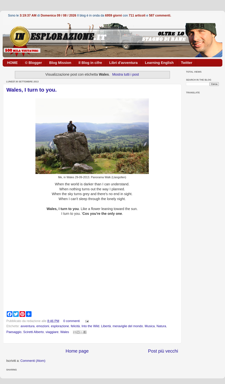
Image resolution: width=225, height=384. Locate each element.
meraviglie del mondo (127, 326)
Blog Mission (60, 63)
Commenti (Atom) (32, 361)
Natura (161, 326)
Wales (64, 332)
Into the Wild (90, 326)
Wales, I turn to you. (31, 90)
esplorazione (60, 326)
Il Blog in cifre (90, 63)
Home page (77, 350)
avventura (28, 326)
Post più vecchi (163, 350)
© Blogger (33, 63)
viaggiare (52, 332)
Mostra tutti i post (125, 74)
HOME (12, 63)
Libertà (106, 326)
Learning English (159, 63)
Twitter (186, 63)
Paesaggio (13, 332)
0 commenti (71, 321)
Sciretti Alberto (33, 332)
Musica (150, 326)
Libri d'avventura (123, 63)
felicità (75, 326)
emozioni (42, 326)
